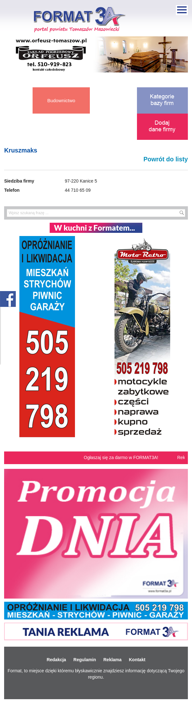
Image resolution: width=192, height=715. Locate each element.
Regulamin (84, 659)
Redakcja (56, 659)
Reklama (112, 659)
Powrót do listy (165, 159)
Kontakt (137, 659)
